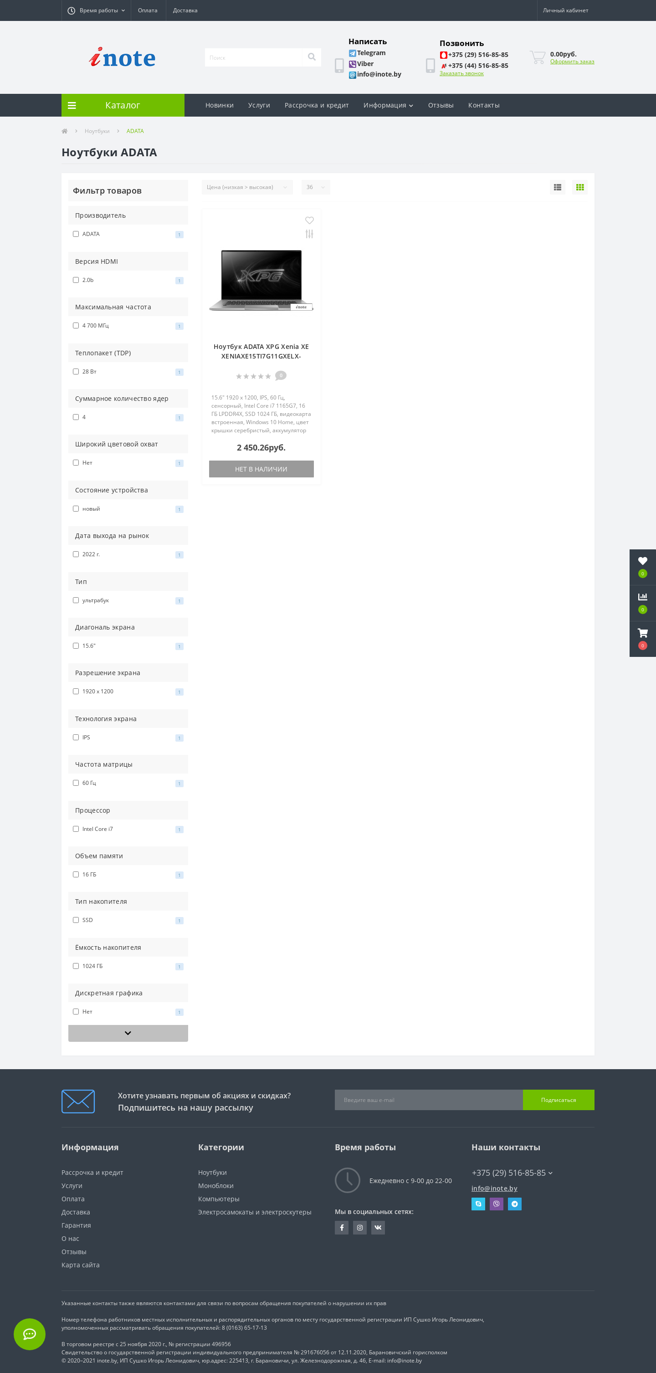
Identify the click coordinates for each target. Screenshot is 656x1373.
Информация (388, 105)
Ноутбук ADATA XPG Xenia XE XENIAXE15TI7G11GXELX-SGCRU (261, 356)
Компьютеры (219, 1198)
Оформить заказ (572, 61)
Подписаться (558, 1100)
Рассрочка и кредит (317, 105)
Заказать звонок (462, 73)
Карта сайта (81, 1264)
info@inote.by (495, 1188)
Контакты (483, 105)
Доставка (185, 10)
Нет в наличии (261, 469)
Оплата (148, 10)
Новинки (219, 105)
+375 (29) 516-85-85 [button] (512, 1173)
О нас (70, 1238)
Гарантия (76, 1225)
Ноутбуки (97, 131)
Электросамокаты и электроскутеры (255, 1212)
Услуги (259, 105)
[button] (96, 10)
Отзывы (441, 105)
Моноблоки (216, 1185)
